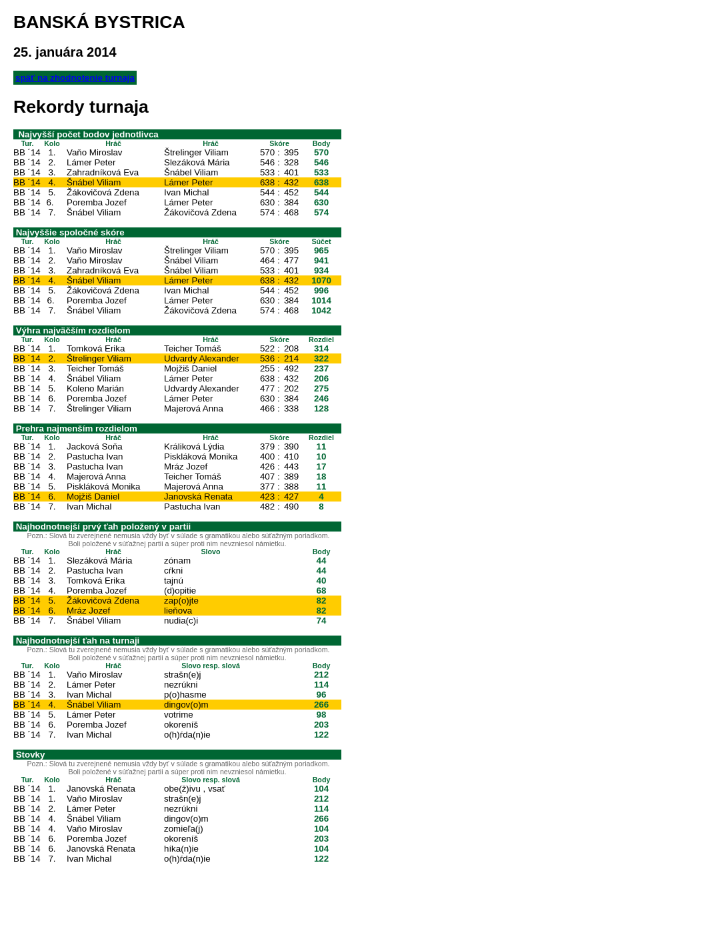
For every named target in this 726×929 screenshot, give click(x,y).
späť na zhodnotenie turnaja (75, 78)
